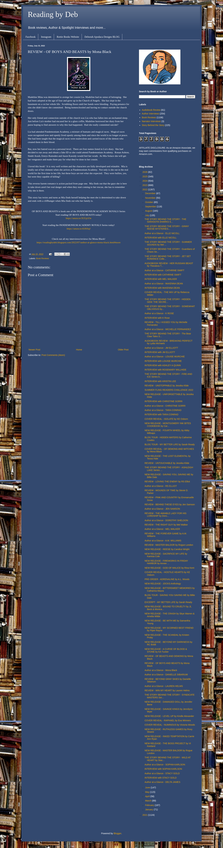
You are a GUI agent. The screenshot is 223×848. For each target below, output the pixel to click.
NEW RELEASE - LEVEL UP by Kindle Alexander (169, 716)
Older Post (123, 349)
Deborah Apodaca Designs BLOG (102, 36)
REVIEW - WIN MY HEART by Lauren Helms (167, 690)
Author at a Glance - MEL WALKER (162, 529)
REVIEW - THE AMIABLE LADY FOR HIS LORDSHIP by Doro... (165, 514)
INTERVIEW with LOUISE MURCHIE (163, 361)
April (147, 796)
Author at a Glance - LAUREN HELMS (164, 686)
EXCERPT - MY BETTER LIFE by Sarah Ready (168, 602)
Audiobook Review (151, 110)
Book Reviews (42, 258)
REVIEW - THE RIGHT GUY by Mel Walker (166, 524)
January (149, 809)
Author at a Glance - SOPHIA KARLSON (165, 764)
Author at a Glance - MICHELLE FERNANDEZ (168, 329)
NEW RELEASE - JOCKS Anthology (163, 583)
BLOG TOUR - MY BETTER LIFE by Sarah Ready (170, 444)
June (148, 787)
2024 (145, 181)
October (149, 202)
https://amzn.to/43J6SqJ (78, 228)
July (147, 215)
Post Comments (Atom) (53, 355)
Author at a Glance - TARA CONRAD (163, 410)
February (150, 805)
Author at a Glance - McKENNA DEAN (164, 283)
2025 (145, 176)
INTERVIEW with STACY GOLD (161, 777)
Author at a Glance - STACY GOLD (162, 773)
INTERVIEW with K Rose (157, 318)
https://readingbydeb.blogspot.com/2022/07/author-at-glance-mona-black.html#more (78, 242)
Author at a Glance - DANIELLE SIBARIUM (166, 674)
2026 (145, 172)
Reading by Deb (53, 14)
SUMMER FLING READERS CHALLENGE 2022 (169, 390)
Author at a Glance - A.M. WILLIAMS (163, 540)
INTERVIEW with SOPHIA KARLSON (163, 769)
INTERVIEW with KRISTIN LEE (160, 381)
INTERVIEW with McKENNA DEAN (162, 288)
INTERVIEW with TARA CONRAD (161, 414)
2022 (145, 189)
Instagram (46, 36)
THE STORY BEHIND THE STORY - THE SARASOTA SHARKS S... (165, 220)
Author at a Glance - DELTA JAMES (162, 782)
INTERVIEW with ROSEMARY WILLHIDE (165, 369)
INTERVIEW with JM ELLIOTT (160, 352)
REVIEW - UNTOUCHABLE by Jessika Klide (167, 463)
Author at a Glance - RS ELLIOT (161, 486)
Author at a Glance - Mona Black (161, 670)
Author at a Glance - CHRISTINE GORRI (165, 406)
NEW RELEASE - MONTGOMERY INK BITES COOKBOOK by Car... (168, 424)
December (150, 193)
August (149, 211)
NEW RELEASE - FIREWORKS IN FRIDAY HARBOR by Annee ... (166, 562)
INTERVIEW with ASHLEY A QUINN (163, 365)
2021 (145, 815)
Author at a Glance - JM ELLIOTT (161, 348)
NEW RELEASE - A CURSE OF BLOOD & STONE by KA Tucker (166, 650)
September (151, 206)
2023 (145, 185)
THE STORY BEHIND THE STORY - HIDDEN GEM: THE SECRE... (167, 300)
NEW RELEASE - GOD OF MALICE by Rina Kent (169, 568)
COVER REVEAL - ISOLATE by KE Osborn (166, 419)
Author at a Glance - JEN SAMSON (162, 509)
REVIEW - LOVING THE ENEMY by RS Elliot (167, 481)
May (147, 792)
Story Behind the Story (153, 125)
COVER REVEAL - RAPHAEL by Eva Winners (168, 720)
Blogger (117, 833)
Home (79, 349)
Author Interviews (150, 113)
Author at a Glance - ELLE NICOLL (162, 233)
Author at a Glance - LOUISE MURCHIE (165, 356)
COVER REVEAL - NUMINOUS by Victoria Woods (170, 724)
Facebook (31, 36)
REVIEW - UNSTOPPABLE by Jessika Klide (167, 385)
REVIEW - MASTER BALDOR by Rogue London (169, 545)
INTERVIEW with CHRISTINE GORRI (163, 401)
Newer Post (34, 349)
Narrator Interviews (151, 121)
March (148, 800)
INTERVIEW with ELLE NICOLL (161, 237)
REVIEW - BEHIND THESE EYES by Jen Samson (170, 504)
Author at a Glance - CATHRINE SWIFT (164, 270)
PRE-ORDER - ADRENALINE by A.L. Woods (167, 579)
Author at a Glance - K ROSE (159, 313)
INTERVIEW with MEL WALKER (161, 279)
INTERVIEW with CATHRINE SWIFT (163, 274)
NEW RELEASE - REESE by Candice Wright (167, 549)
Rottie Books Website (68, 36)
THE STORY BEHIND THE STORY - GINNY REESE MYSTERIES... (167, 227)
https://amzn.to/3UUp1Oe (78, 218)
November (150, 198)
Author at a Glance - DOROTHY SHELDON (166, 520)
